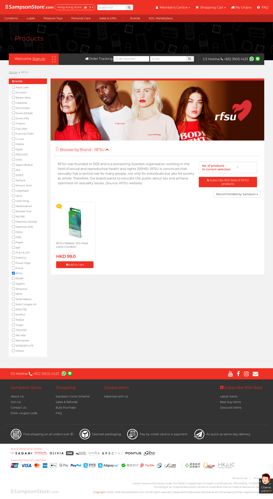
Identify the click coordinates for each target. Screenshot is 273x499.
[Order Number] (131, 59)
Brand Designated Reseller (26, 449)
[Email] (168, 59)
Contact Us (18, 407)
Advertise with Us (116, 396)
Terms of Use (240, 478)
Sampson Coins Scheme (73, 396)
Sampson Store (26, 387)
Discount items (231, 407)
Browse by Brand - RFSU (84, 149)
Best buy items (230, 402)
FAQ (59, 413)
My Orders (241, 7)
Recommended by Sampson (237, 194)
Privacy (258, 478)
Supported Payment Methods (28, 460)
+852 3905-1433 (234, 59)
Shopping (66, 387)
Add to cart (75, 264)
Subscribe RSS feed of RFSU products (228, 182)
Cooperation (116, 387)
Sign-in (38, 59)
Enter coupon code (24, 413)
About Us (17, 396)
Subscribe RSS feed (241, 387)
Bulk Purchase (66, 407)
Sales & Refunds (67, 402)
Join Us (16, 402)
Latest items (228, 396)
